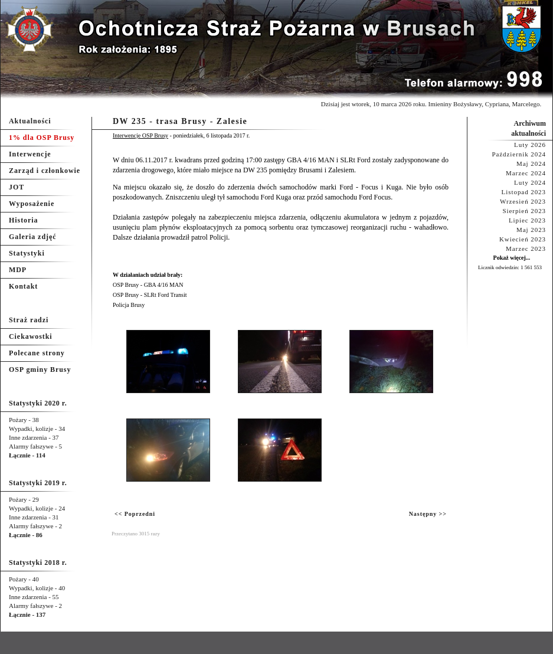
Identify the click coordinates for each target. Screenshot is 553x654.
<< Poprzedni (134, 514)
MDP (18, 270)
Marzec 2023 (526, 248)
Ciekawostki (31, 336)
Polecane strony (37, 353)
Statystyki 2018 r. (38, 562)
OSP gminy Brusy (40, 369)
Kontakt (23, 286)
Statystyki (27, 253)
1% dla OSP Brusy (41, 137)
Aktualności (30, 121)
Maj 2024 (531, 163)
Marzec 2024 (526, 172)
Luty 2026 (530, 144)
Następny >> (428, 514)
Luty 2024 (530, 182)
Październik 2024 (519, 154)
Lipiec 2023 (527, 220)
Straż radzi (28, 320)
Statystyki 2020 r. (38, 403)
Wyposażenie (31, 204)
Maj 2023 (531, 229)
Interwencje (30, 154)
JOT (16, 187)
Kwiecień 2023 (522, 239)
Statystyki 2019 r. (38, 483)
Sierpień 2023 (524, 210)
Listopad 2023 (524, 191)
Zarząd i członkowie (44, 170)
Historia (23, 220)
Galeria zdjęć (32, 237)
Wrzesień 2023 (523, 201)
